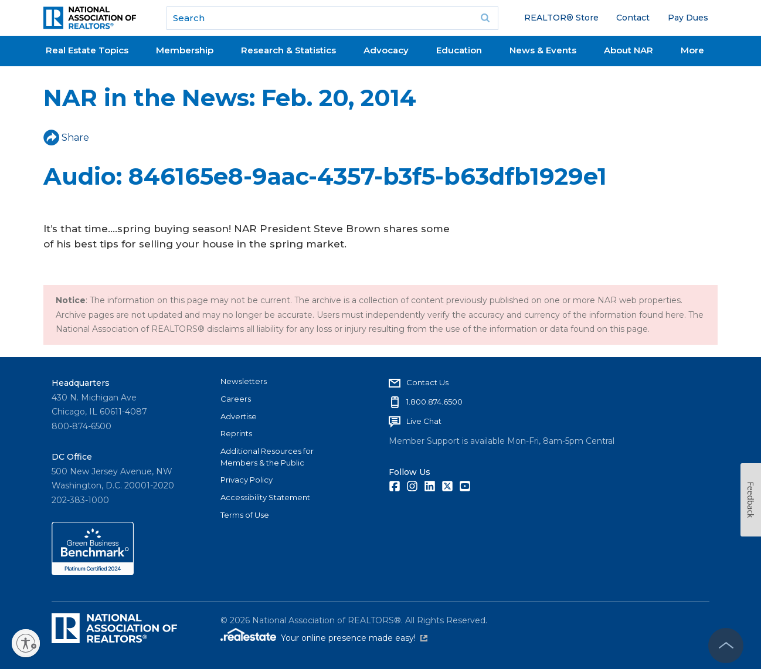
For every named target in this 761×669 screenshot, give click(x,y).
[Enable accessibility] (26, 643)
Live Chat (423, 421)
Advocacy (386, 50)
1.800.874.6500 (434, 401)
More (692, 50)
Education (459, 50)
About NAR (628, 50)
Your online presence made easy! (354, 638)
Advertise (238, 416)
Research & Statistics (288, 50)
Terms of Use (244, 514)
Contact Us (427, 382)
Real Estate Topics (87, 50)
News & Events (542, 50)
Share (66, 137)
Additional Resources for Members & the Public (267, 456)
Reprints (236, 433)
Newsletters (243, 381)
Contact (633, 17)
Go (485, 18)
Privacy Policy (246, 479)
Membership (184, 50)
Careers (235, 398)
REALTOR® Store (561, 17)
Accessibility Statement (265, 497)
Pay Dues (688, 17)
